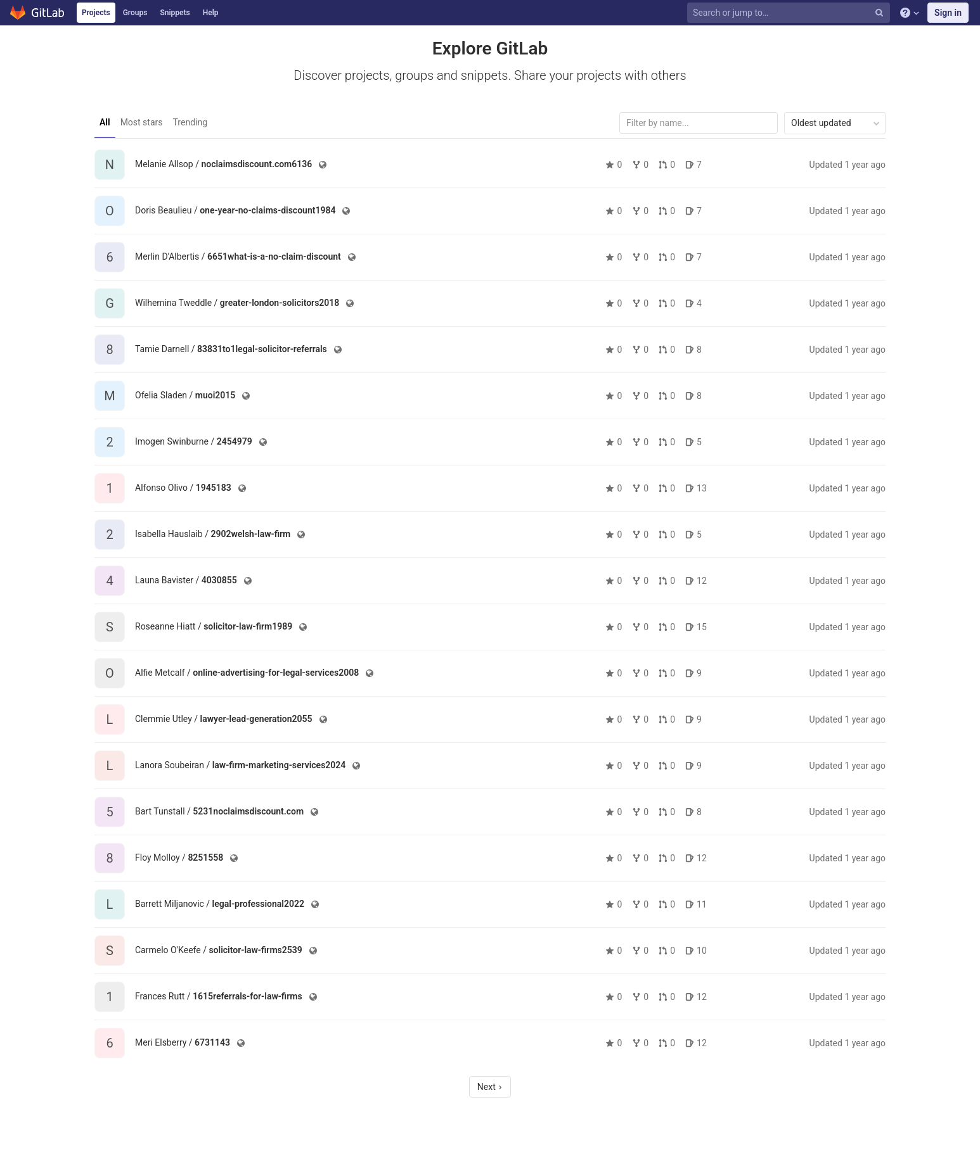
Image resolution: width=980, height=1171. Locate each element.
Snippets (175, 12)
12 (696, 581)
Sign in (948, 13)
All (105, 122)
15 (696, 627)
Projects (96, 12)
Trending (190, 122)
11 (696, 904)
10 (696, 951)
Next (490, 1087)
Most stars (141, 122)
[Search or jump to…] (790, 13)
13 (696, 488)
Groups (135, 12)
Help (211, 12)
